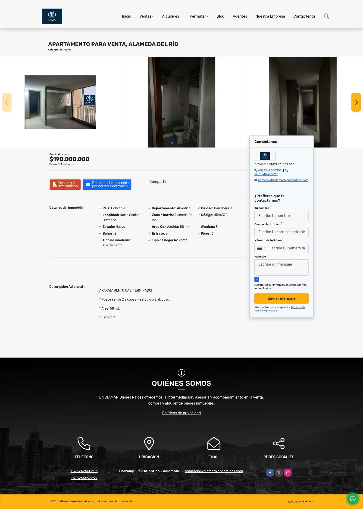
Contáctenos (304, 16)
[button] (172, 143)
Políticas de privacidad (181, 413)
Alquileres (170, 16)
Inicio (126, 16)
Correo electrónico (268, 224)
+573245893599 (266, 174)
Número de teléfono (268, 240)
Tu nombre (262, 208)
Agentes (240, 16)
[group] (60, 102)
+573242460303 (270, 170)
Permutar (198, 16)
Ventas (145, 16)
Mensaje (260, 256)
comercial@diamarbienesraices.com (283, 180)
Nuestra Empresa (270, 16)
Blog (220, 16)
